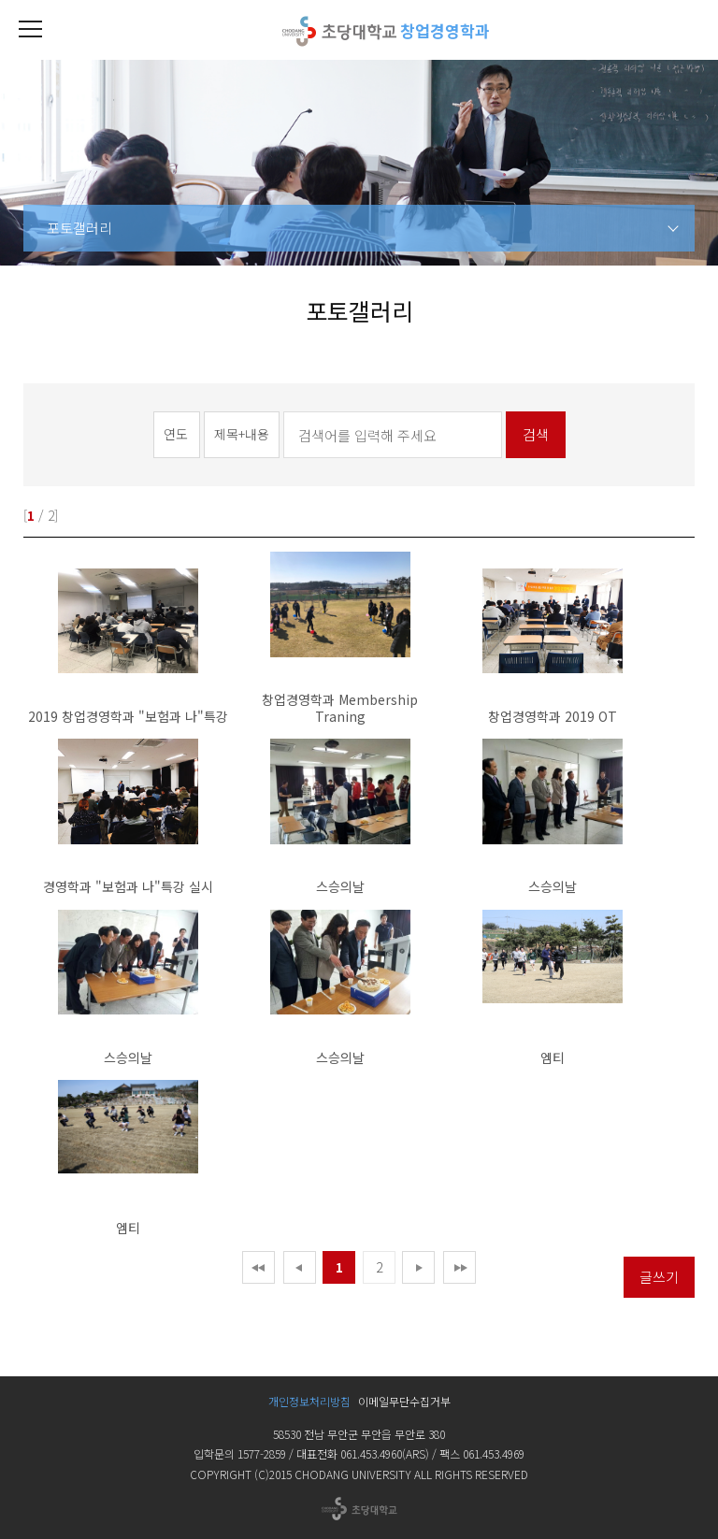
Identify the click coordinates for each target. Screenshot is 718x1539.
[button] (30, 30)
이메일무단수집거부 (404, 1401)
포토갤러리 (79, 227)
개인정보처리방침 (309, 1401)
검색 (536, 434)
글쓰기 (659, 1277)
